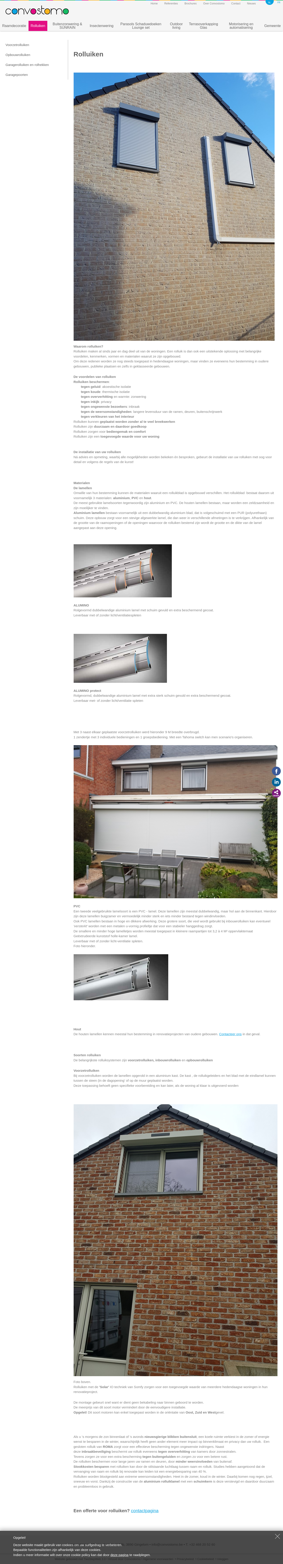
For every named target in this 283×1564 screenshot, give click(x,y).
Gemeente (272, 26)
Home (154, 3)
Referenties (171, 3)
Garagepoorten (17, 75)
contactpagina (144, 1510)
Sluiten (277, 1536)
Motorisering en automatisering (241, 25)
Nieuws (251, 3)
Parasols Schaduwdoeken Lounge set (140, 25)
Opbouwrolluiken (18, 55)
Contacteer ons (230, 1034)
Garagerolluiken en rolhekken (27, 65)
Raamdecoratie (14, 26)
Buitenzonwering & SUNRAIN (67, 25)
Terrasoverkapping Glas (203, 25)
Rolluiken (38, 26)
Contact (235, 3)
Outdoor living (176, 25)
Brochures (191, 3)
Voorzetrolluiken (17, 45)
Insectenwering (102, 26)
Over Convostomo (214, 3)
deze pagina (119, 1555)
